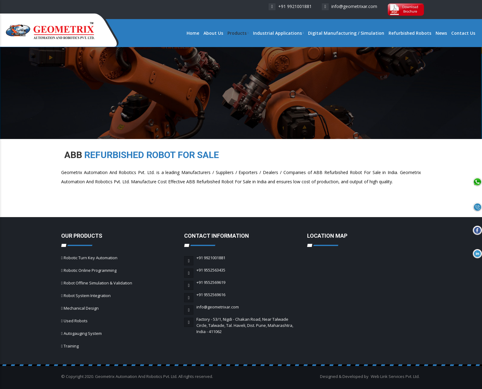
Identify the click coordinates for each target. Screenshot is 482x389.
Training (71, 346)
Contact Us (463, 33)
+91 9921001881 (290, 6)
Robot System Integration (87, 295)
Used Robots (76, 321)
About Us (213, 33)
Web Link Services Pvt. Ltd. (395, 376)
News (441, 33)
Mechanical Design (81, 308)
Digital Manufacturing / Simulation (346, 33)
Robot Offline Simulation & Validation (98, 283)
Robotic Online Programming (90, 270)
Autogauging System (83, 333)
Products (237, 33)
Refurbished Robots (410, 33)
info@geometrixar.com (349, 6)
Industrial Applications (278, 33)
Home (193, 33)
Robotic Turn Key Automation (90, 257)
